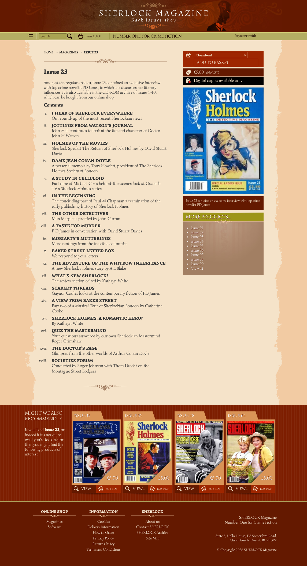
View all (197, 268)
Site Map (152, 538)
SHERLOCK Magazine (153, 17)
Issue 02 (197, 232)
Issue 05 (197, 246)
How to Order (103, 532)
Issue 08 (197, 259)
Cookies (103, 521)
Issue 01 (197, 228)
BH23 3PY (269, 540)
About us (153, 521)
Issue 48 (185, 415)
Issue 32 (134, 415)
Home (48, 52)
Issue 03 (197, 237)
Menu (30, 36)
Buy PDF (111, 489)
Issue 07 (197, 255)
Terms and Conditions (103, 549)
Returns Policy (103, 544)
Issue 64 (237, 415)
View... (87, 488)
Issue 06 (197, 250)
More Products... (208, 217)
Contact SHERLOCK (152, 527)
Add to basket (213, 62)
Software (54, 527)
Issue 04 (197, 241)
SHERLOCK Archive (152, 532)
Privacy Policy (103, 538)
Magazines (68, 52)
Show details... (80, 36)
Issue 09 (197, 264)
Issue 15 (81, 415)
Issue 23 (91, 52)
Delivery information (103, 527)
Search (45, 36)
